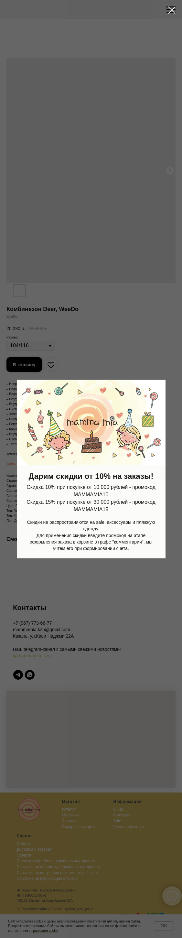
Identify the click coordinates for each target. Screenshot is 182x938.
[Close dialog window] (172, 10)
